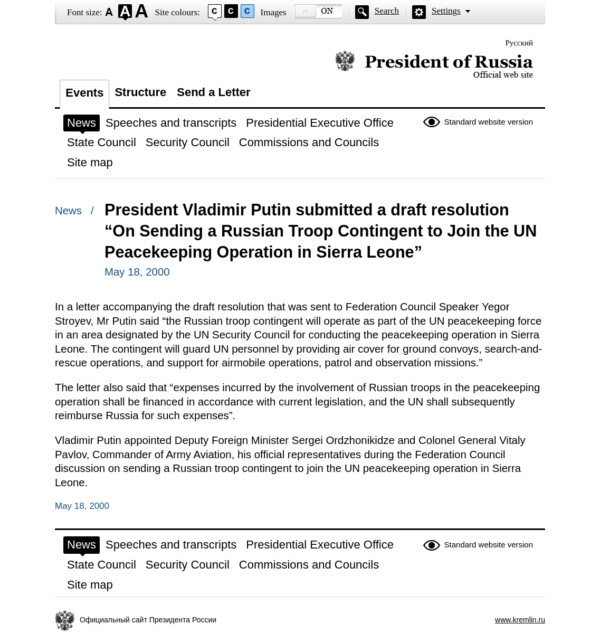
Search (387, 11)
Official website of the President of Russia (434, 65)
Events (84, 92)
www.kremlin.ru (520, 620)
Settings (446, 11)
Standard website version (488, 121)
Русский (520, 43)
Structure (140, 92)
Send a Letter (213, 92)
